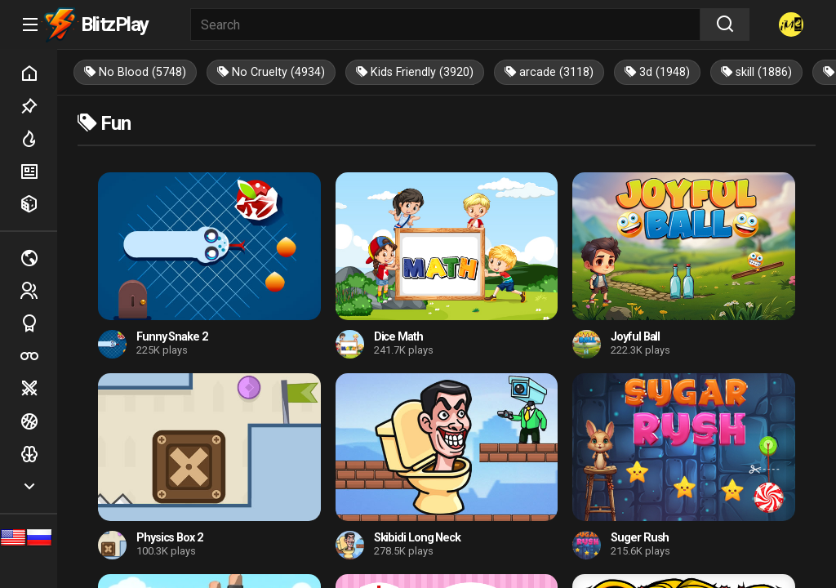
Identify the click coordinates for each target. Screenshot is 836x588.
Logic (38, 454)
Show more (38, 487)
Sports (38, 323)
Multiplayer (38, 258)
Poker (38, 356)
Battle (38, 388)
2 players (38, 291)
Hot (38, 138)
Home (38, 73)
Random (38, 204)
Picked (38, 106)
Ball (38, 421)
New (38, 171)
